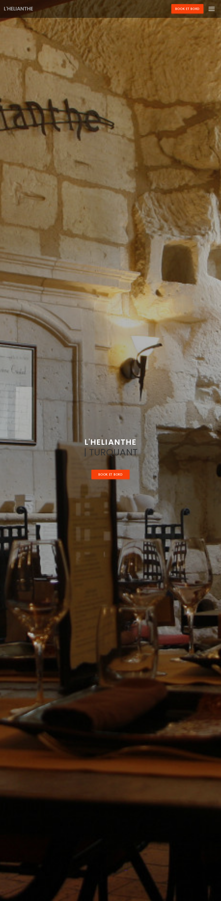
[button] (211, 9)
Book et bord (187, 9)
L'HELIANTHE (18, 8)
